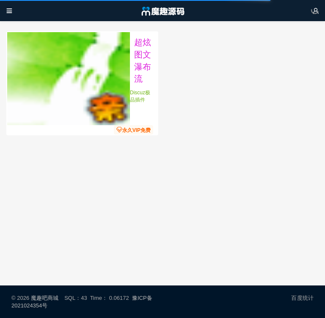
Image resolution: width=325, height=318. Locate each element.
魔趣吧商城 (44, 298)
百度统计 (302, 298)
